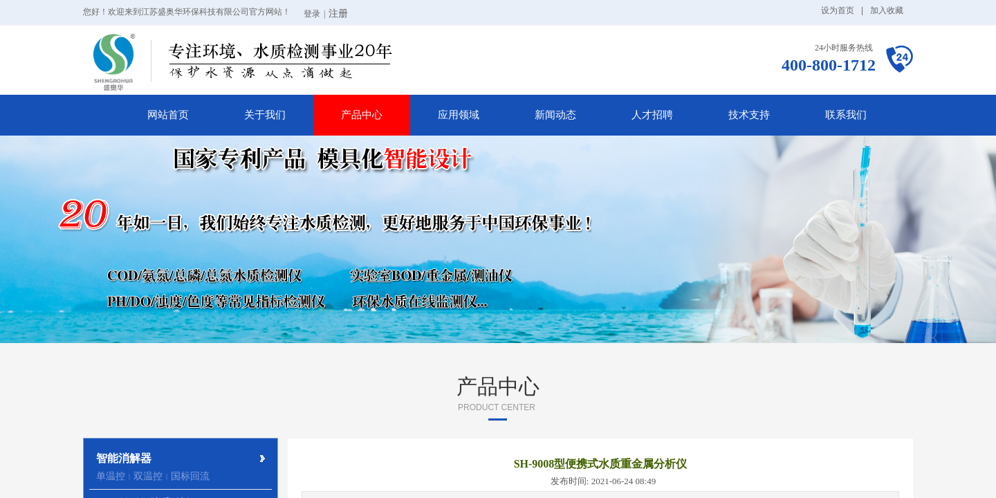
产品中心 (361, 114)
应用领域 (458, 114)
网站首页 (168, 114)
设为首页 (837, 10)
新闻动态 (555, 114)
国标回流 (190, 476)
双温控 (148, 476)
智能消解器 (123, 458)
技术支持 (749, 114)
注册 (338, 13)
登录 (312, 14)
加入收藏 (886, 10)
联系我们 (846, 114)
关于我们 (265, 114)
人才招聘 (652, 114)
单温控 (110, 476)
